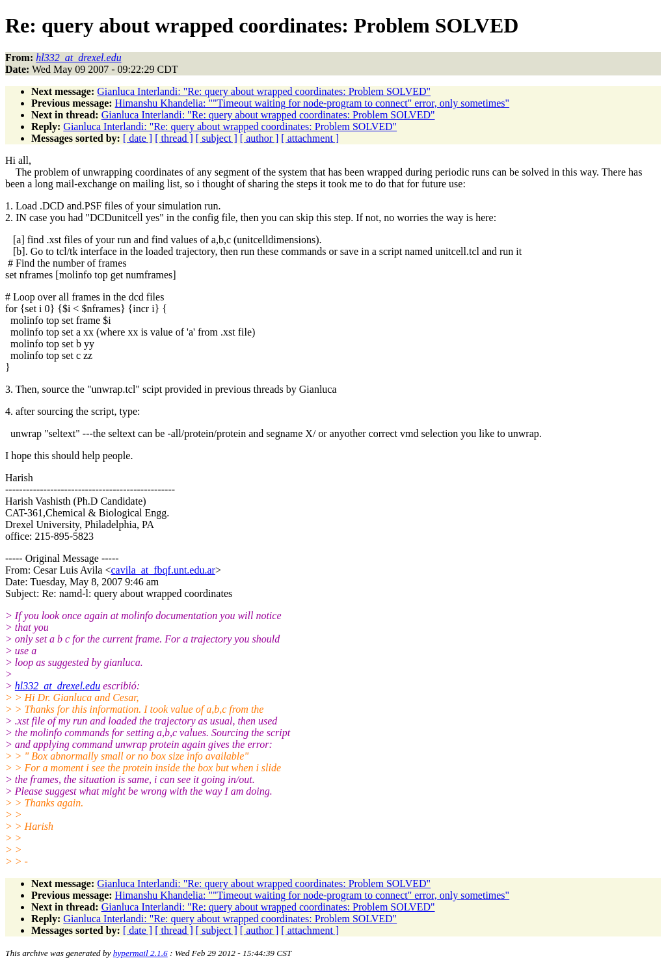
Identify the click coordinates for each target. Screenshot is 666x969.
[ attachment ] (310, 138)
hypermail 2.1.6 (140, 953)
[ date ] (137, 138)
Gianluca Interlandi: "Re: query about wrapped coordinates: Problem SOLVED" (264, 91)
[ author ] (259, 138)
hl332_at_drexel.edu (57, 685)
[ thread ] (174, 138)
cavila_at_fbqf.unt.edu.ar (163, 570)
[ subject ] (216, 138)
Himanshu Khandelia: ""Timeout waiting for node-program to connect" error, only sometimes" (312, 103)
